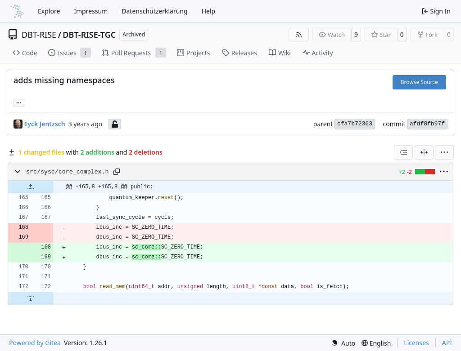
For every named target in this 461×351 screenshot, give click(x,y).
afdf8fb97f (427, 123)
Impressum (91, 11)
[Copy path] (116, 171)
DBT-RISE (39, 34)
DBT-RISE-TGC (89, 34)
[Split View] (424, 152)
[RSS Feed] (299, 34)
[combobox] (403, 152)
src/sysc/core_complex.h (67, 172)
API (447, 342)
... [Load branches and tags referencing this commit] (19, 102)
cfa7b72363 (354, 123)
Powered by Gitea (35, 342)
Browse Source (419, 82)
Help (209, 11)
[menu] (444, 152)
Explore (49, 11)
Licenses (416, 342)
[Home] (17, 11)
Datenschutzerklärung (154, 11)
